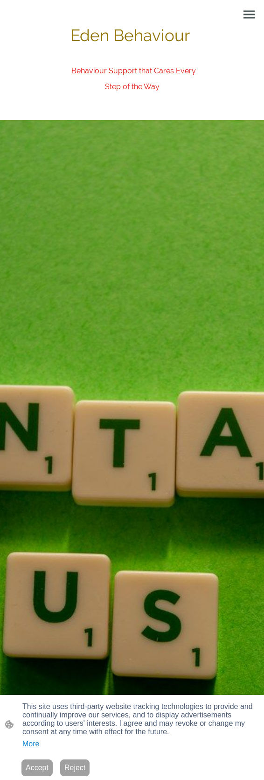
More (30, 744)
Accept (37, 768)
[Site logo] (132, 101)
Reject (74, 768)
